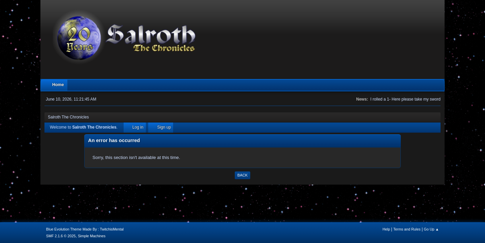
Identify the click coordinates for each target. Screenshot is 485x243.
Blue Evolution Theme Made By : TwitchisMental (85, 229)
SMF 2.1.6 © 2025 (61, 236)
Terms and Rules (407, 229)
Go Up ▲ (431, 229)
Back (242, 175)
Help (386, 229)
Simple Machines (91, 236)
